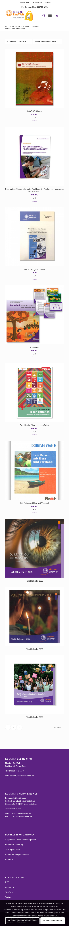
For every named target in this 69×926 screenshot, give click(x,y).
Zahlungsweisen (12, 849)
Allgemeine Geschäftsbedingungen (20, 840)
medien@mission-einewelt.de (22, 775)
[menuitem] (25, 2)
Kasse (48, 2)
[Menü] (50, 15)
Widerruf (9, 859)
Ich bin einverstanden (52, 921)
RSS (7, 882)
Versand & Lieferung (14, 844)
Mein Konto (24, 2)
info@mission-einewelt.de (20, 813)
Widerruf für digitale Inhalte (17, 855)
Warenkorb (37, 2)
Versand (34, 121)
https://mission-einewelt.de (21, 816)
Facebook (9, 887)
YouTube (9, 892)
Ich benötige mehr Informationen (22, 921)
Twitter (8, 897)
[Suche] (42, 15)
